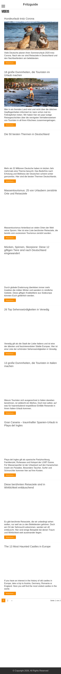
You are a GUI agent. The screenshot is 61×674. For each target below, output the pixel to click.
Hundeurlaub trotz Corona (19, 18)
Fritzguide (30, 4)
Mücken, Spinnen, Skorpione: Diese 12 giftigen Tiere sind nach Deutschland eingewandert (26, 250)
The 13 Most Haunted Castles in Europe (27, 546)
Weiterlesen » (10, 63)
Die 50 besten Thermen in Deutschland (26, 134)
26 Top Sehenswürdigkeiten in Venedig (26, 309)
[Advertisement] (19, 632)
